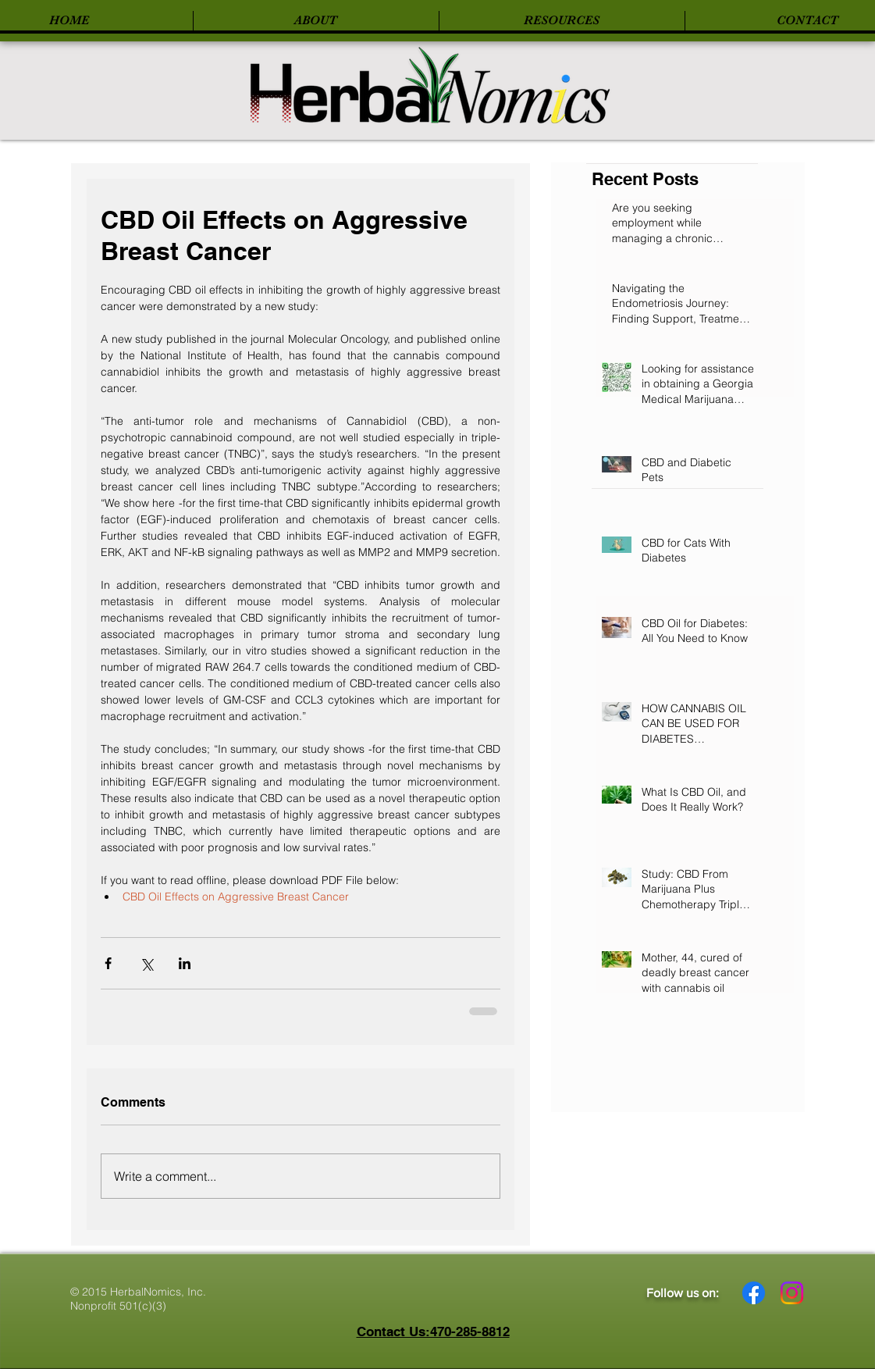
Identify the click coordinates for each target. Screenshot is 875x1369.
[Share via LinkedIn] (184, 963)
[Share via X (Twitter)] (146, 963)
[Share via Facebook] (108, 963)
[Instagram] (792, 1293)
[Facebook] (753, 1293)
